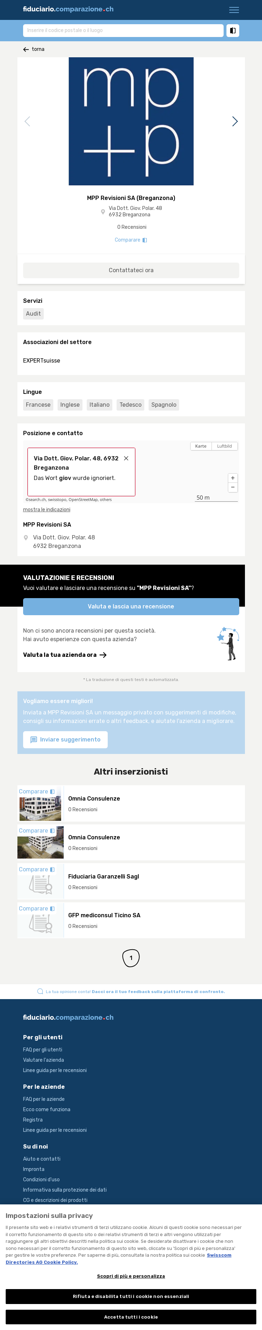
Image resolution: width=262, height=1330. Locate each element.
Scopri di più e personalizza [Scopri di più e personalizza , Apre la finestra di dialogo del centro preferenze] (131, 1280)
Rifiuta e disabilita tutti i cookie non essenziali (131, 1300)
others (106, 499)
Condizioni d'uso (41, 1180)
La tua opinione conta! (135, 991)
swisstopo (57, 499)
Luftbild (224, 446)
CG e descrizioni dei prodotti (55, 1200)
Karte (201, 446)
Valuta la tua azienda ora (65, 655)
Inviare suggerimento (65, 740)
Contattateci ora (131, 270)
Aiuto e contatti (41, 1159)
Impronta (33, 1169)
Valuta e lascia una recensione (131, 606)
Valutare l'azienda (43, 1060)
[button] (232, 478)
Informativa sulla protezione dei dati (65, 1190)
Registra (33, 1120)
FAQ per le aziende (44, 1099)
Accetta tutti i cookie (131, 1320)
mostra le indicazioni (46, 510)
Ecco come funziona (46, 1110)
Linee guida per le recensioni (55, 1070)
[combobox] (123, 30)
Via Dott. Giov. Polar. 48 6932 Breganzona (135, 211)
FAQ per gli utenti (42, 1050)
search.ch (37, 499)
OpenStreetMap (83, 499)
